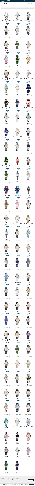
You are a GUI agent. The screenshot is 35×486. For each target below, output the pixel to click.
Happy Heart (28, 108)
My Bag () (32, 0)
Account (22, 0)
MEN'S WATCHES (7, 5)
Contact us (2, 479)
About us (2, 478)
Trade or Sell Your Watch (4, 482)
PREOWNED (25, 5)
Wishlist (5, 24)
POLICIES (17, 5)
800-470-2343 (8, 0)
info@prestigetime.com (4, 0)
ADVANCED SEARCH (30, 5)
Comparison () (28, 0)
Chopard (2, 6)
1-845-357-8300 (3, 1)
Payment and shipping (11, 479)
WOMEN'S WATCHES (13, 5)
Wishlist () (25, 0)
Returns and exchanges (11, 478)
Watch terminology (17, 479)
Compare (8, 24)
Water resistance (17, 478)
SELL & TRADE (21, 5)
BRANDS (3, 5)
